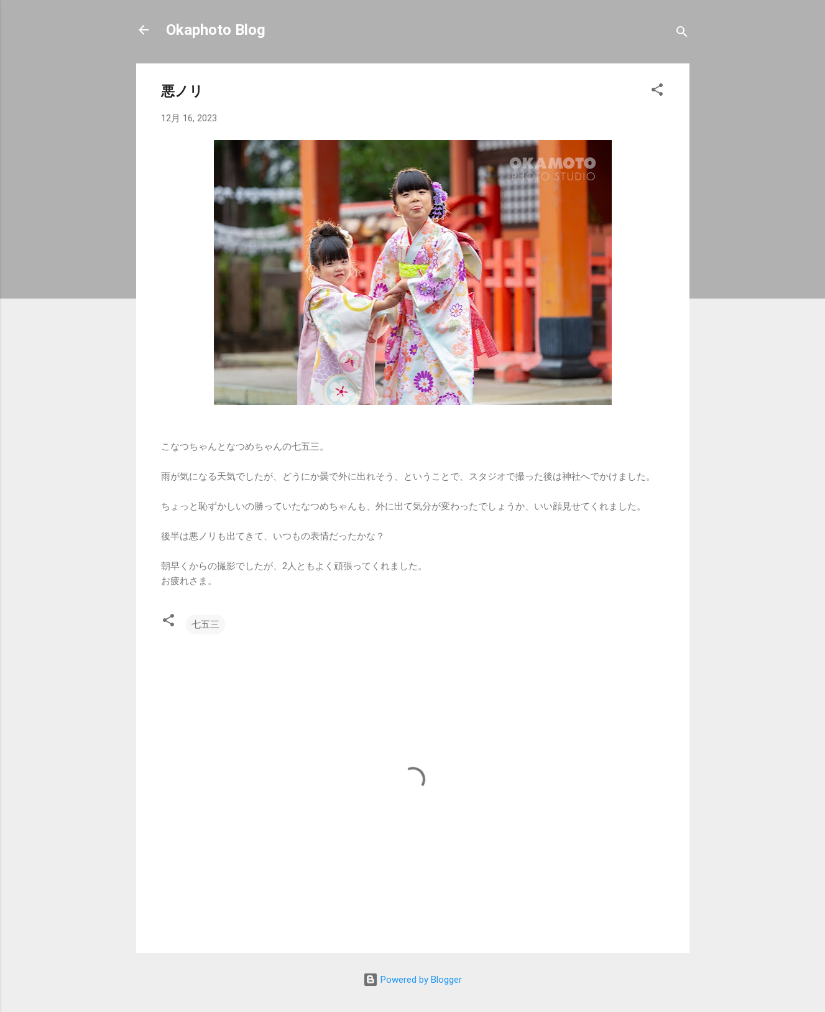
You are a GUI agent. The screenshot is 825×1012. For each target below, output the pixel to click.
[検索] (682, 34)
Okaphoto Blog (215, 30)
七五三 (205, 624)
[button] (657, 91)
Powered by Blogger (412, 979)
